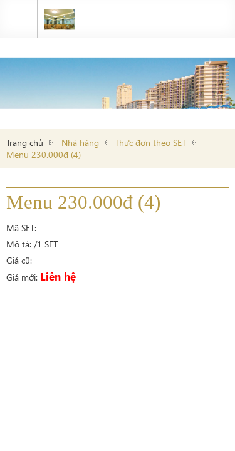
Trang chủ (24, 142)
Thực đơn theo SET (150, 142)
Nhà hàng (80, 142)
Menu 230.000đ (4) (43, 154)
